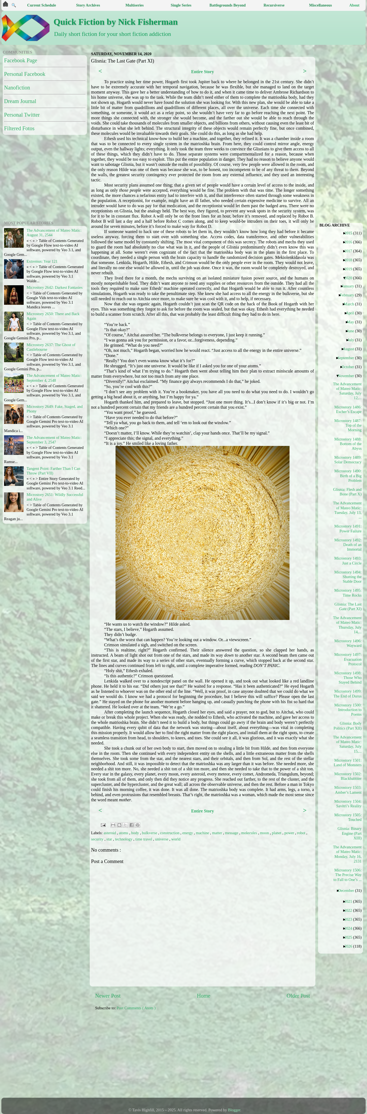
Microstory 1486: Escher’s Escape (348, 409)
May (352, 322)
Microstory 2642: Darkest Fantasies (55, 287)
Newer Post (108, 996)
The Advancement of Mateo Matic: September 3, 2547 (54, 439)
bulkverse (150, 833)
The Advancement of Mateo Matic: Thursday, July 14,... (347, 625)
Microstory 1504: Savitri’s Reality (348, 803)
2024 (350, 928)
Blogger (234, 1110)
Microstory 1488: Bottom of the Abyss (348, 444)
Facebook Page (20, 60)
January (350, 286)
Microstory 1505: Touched (348, 817)
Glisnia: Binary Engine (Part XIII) (350, 833)
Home (203, 996)
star (109, 839)
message (232, 833)
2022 (350, 910)
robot (301, 833)
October (350, 367)
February (349, 295)
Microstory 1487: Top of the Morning (348, 425)
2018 (350, 260)
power (289, 833)
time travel (144, 839)
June (352, 331)
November (348, 376)
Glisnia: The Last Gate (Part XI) (348, 606)
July (353, 340)
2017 (350, 251)
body (135, 833)
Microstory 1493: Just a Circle (348, 560)
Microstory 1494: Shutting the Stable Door (348, 577)
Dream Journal (20, 101)
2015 (350, 233)
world (176, 839)
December (348, 890)
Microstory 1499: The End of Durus (347, 693)
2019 (350, 269)
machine (203, 833)
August (350, 349)
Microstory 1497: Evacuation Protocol (348, 659)
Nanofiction (17, 88)
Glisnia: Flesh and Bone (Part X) (347, 491)
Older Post (298, 996)
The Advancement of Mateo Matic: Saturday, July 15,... (347, 744)
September (347, 358)
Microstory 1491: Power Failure (348, 528)
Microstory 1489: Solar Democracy (348, 459)
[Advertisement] (152, 1057)
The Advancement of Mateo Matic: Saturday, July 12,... (347, 391)
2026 (350, 946)
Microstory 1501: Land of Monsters (348, 762)
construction (170, 833)
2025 (350, 937)
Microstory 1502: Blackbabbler (348, 776)
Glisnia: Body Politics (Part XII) (348, 725)
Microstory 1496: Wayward (348, 643)
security (97, 839)
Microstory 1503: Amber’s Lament (348, 789)
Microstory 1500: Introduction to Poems (348, 710)
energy (188, 833)
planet (277, 833)
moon (265, 833)
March (351, 304)
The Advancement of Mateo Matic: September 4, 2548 (54, 377)
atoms (124, 833)
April (352, 313)
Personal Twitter (22, 115)
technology (124, 839)
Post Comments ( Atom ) (136, 1008)
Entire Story (202, 71)
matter (217, 833)
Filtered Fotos (19, 128)
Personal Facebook (24, 74)
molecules (249, 833)
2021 (350, 901)
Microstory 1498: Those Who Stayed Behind (348, 678)
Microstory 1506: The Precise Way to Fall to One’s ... (347, 875)
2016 (350, 242)
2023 (350, 919)
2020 (350, 278)
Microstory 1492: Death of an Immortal (348, 545)
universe (162, 839)
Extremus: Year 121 (42, 261)
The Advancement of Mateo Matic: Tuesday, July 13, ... (347, 510)
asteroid (110, 833)
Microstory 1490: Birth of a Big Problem (348, 476)
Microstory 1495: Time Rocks (348, 592)
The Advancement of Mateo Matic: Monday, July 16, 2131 (347, 854)
